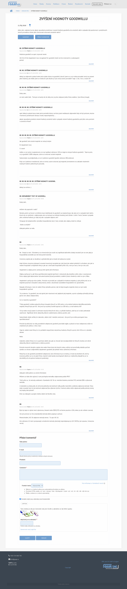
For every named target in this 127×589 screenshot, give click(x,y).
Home (35, 4)
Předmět (22, 460)
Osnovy (48, 4)
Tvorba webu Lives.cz (63, 584)
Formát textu (26, 486)
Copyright (68, 567)
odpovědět (91, 64)
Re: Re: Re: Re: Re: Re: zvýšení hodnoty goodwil (37, 181)
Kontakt (87, 4)
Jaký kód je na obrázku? (28, 519)
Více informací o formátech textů (92, 483)
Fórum (64, 4)
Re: (21, 242)
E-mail (22, 450)
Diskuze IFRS (25, 11)
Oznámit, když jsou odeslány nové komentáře (35, 499)
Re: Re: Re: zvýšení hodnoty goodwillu (35, 87)
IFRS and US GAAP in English (110, 561)
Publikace (56, 4)
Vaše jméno (23, 442)
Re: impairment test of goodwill (33, 196)
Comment (23, 468)
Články (41, 4)
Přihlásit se (107, 4)
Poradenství (79, 4)
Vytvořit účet (97, 4)
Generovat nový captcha (28, 529)
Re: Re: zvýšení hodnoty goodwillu (33, 70)
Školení (70, 4)
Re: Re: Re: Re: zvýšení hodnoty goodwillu (36, 107)
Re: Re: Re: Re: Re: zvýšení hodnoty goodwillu (37, 135)
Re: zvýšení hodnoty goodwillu (32, 48)
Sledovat (26, 37)
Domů (11, 10)
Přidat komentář (43, 37)
